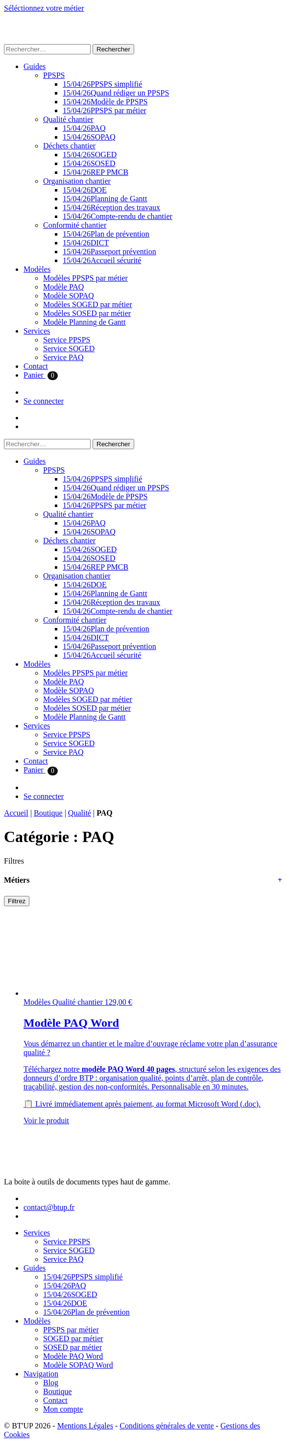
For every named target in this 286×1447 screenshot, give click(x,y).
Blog (50, 1382)
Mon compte (63, 1409)
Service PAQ (63, 357)
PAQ (84, 128)
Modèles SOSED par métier (87, 313)
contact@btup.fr (49, 1207)
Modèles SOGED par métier (87, 304)
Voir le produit (46, 1120)
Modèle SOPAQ (68, 295)
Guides (35, 66)
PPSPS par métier (104, 110)
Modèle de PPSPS (105, 101)
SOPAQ (89, 137)
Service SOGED (69, 348)
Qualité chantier (68, 119)
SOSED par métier (72, 1347)
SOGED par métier (73, 1338)
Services (37, 331)
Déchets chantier (69, 146)
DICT (86, 243)
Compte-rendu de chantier (117, 216)
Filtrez (16, 901)
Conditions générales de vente (166, 1426)
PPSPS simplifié (102, 84)
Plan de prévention (106, 234)
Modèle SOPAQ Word (78, 1365)
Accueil (16, 813)
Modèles (37, 269)
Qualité (79, 813)
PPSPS (54, 75)
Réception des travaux (111, 207)
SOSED (89, 163)
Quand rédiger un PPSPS (116, 93)
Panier (41, 375)
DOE (85, 190)
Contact (36, 366)
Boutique (48, 813)
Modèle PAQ (63, 287)
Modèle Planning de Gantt (84, 322)
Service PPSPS (66, 340)
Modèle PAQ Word (73, 1356)
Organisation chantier (77, 181)
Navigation (41, 1374)
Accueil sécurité (102, 260)
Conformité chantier (74, 225)
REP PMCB (95, 172)
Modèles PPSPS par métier (85, 278)
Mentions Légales (85, 1426)
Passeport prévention (109, 251)
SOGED (90, 154)
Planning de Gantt (105, 198)
